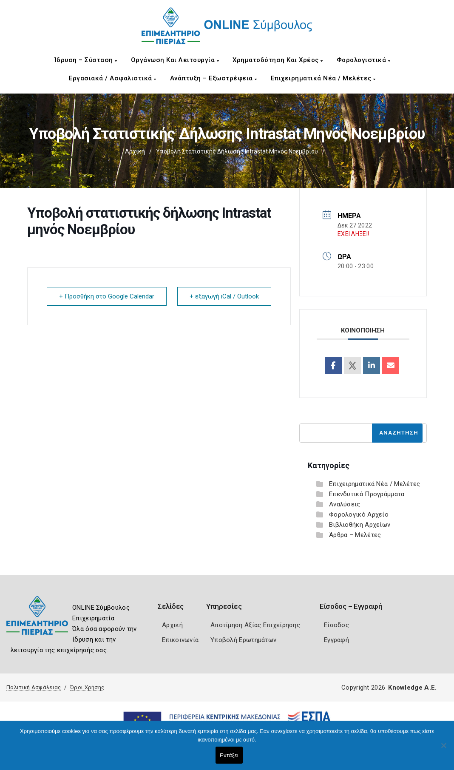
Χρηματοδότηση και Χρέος (278, 60)
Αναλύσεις (344, 504)
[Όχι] (443, 749)
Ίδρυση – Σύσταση (85, 60)
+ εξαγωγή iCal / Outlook (224, 296)
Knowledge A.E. (412, 687)
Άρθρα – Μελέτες (355, 535)
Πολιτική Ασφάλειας (33, 687)
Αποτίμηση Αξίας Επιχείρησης (255, 625)
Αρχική (135, 151)
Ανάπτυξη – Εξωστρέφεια (213, 78)
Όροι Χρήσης (87, 687)
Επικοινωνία (180, 640)
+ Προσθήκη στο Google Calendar (106, 296)
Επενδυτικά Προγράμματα (367, 494)
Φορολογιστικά (364, 60)
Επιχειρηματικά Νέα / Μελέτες (323, 78)
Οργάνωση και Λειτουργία (175, 60)
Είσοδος (336, 625)
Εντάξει (229, 755)
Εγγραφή (336, 640)
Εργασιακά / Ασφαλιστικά (112, 78)
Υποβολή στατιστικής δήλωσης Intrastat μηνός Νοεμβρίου (237, 151)
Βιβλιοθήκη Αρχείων (359, 524)
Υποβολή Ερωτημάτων (243, 640)
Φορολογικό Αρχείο (359, 514)
